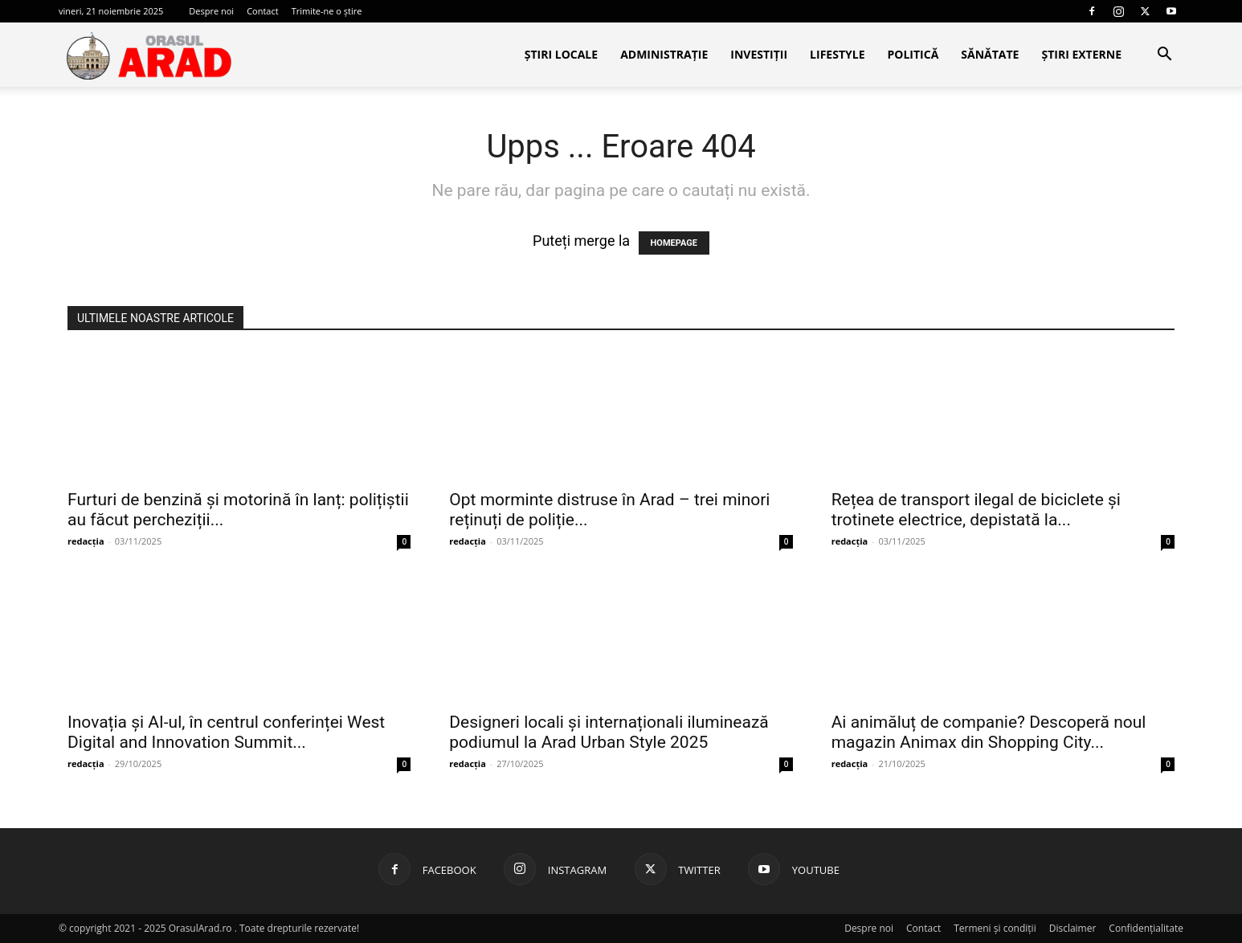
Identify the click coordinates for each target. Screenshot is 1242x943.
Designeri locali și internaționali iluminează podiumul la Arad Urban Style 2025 (608, 732)
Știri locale (561, 54)
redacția (85, 541)
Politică (912, 54)
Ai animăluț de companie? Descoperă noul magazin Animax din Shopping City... (988, 732)
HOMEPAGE (674, 243)
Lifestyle (837, 54)
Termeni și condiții (995, 928)
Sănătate (990, 54)
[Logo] (149, 55)
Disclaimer (1073, 928)
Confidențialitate (1146, 928)
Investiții (758, 54)
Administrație (664, 54)
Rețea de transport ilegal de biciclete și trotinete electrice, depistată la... (976, 509)
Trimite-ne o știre (327, 11)
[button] (1164, 54)
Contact (263, 11)
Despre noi (211, 11)
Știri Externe (1081, 54)
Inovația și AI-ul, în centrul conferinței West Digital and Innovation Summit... (226, 732)
